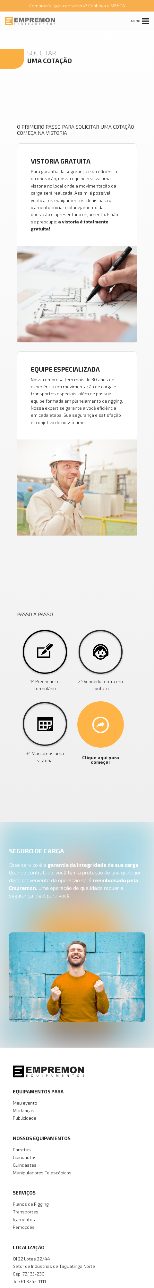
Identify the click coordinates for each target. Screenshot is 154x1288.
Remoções (24, 1227)
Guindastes (25, 1165)
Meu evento (25, 1103)
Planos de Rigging (31, 1204)
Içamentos (24, 1219)
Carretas (22, 1149)
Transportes (25, 1211)
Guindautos (25, 1157)
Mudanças (23, 1110)
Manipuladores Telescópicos (42, 1172)
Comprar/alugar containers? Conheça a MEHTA (77, 5)
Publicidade (24, 1118)
